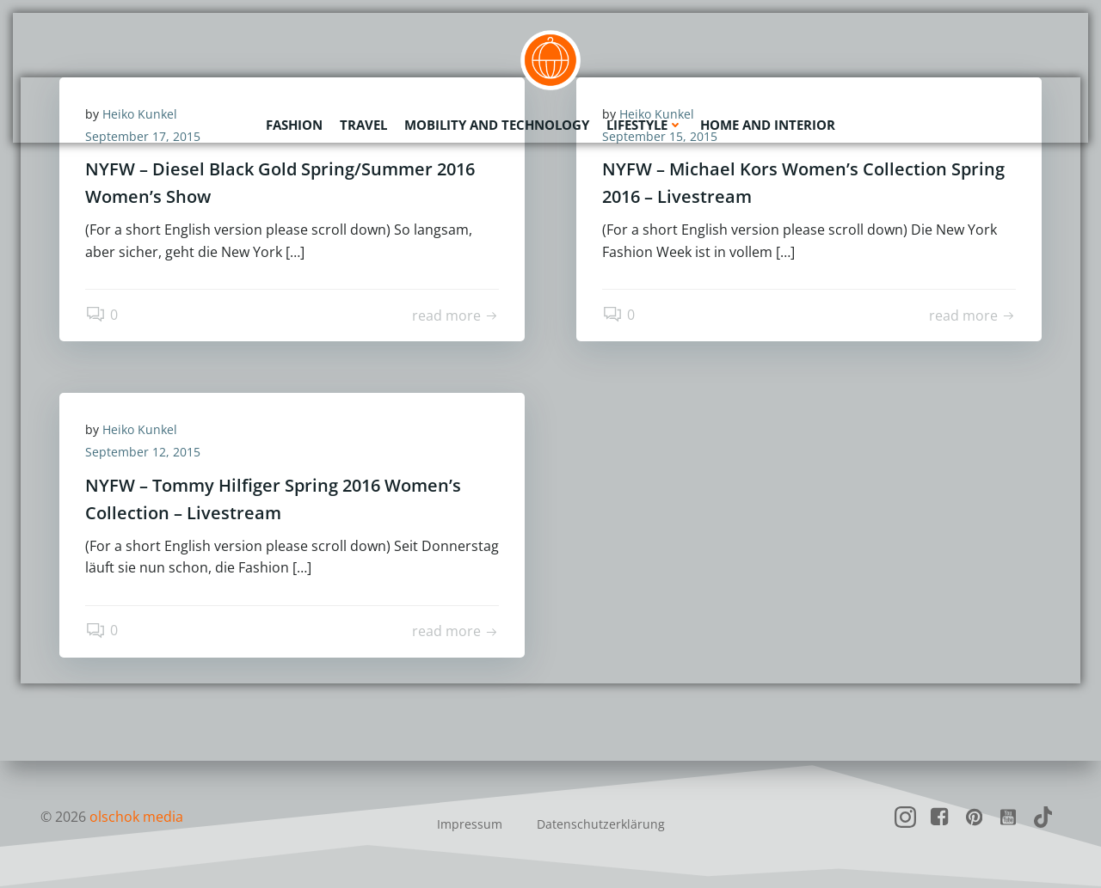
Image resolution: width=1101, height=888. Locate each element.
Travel (363, 124)
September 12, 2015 (142, 452)
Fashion (294, 124)
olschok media (136, 816)
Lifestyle (644, 124)
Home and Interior (767, 124)
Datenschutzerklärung (601, 824)
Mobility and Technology (496, 124)
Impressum (469, 824)
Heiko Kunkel (139, 429)
